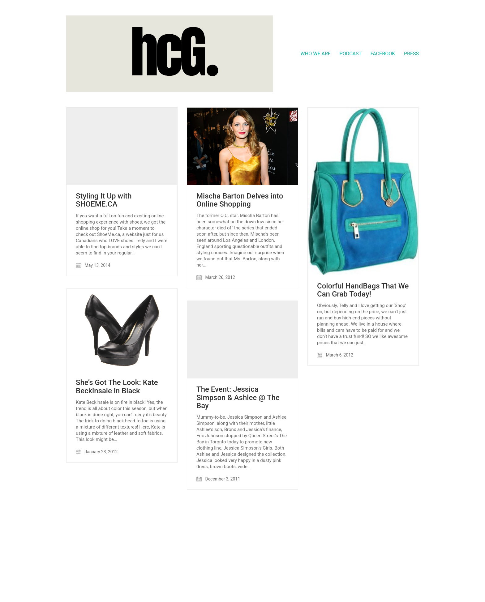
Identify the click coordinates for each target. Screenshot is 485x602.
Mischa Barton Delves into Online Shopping (239, 200)
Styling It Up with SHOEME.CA (104, 200)
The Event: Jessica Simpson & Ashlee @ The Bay (238, 397)
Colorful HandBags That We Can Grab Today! (363, 290)
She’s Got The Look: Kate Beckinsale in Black (117, 386)
